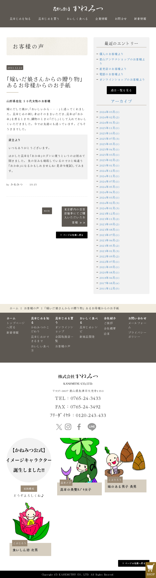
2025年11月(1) (109, 128)
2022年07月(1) (109, 262)
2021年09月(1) (109, 267)
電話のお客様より (111, 74)
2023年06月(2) (109, 240)
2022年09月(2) (109, 256)
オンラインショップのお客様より (122, 79)
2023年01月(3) (109, 251)
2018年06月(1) (109, 278)
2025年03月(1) (109, 155)
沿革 (107, 334)
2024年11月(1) (109, 176)
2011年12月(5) (109, 288)
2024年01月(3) (109, 208)
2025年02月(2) (109, 160)
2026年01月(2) (109, 122)
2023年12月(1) (109, 213)
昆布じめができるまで (40, 339)
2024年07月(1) (109, 181)
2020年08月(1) (109, 272)
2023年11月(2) (109, 219)
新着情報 (140, 19)
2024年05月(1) (109, 187)
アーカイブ (121, 101)
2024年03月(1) (109, 197)
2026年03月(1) (109, 112)
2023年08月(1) (109, 229)
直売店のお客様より (113, 69)
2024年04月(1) (109, 192)
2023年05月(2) (109, 245)
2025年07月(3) (109, 138)
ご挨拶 (108, 323)
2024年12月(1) (109, 171)
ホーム (14, 308)
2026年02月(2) (109, 117)
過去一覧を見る (121, 90)
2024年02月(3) (109, 203)
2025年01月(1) (109, 165)
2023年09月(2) (109, 224)
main (47, 210)
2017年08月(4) (109, 283)
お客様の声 (31, 308)
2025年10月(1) (109, 133)
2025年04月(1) (109, 149)
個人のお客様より (111, 54)
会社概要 (110, 328)
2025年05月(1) (109, 144)
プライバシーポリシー (137, 335)
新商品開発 (87, 337)
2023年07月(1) (109, 235)
